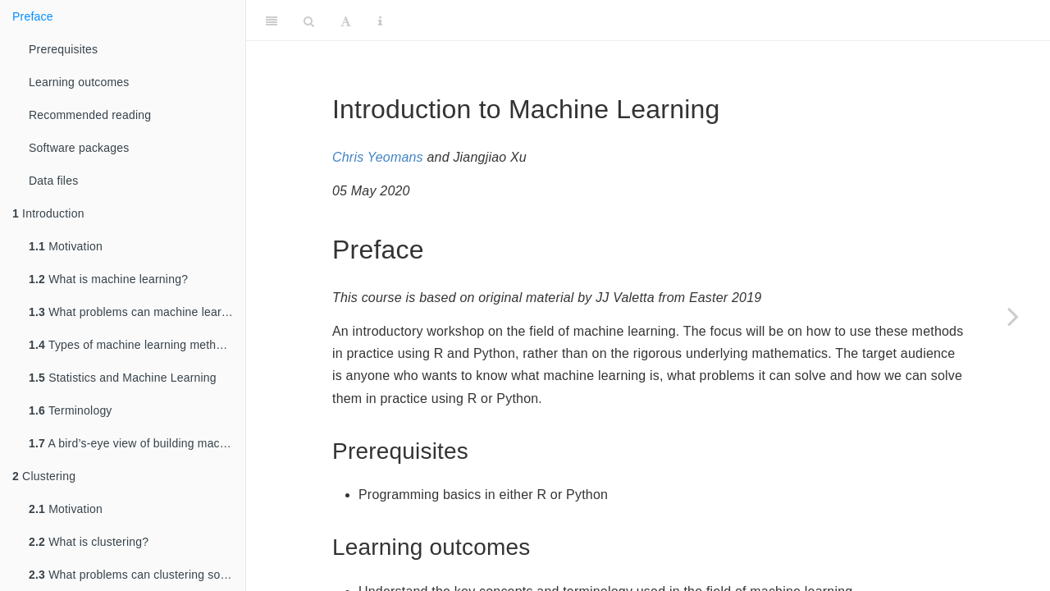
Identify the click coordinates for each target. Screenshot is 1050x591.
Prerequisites (63, 49)
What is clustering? (88, 541)
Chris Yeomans (377, 157)
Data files (53, 180)
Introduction (48, 213)
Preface (32, 16)
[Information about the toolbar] (380, 20)
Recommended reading (90, 114)
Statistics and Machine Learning (123, 377)
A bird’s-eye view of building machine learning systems (137, 443)
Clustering (43, 476)
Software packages (79, 147)
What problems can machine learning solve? (137, 311)
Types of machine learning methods (132, 344)
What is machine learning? (108, 279)
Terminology (70, 410)
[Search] (308, 20)
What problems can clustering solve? (135, 574)
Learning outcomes (79, 82)
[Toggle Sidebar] (271, 20)
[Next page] (1013, 316)
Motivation (66, 246)
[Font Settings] (345, 20)
